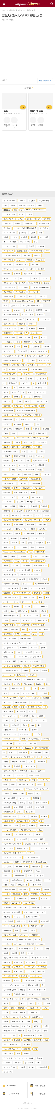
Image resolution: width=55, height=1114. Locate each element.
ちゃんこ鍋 (28, 442)
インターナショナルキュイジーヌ (16, 907)
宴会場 (6, 761)
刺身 (12, 1008)
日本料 (6, 433)
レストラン (26, 1026)
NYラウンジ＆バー (32, 857)
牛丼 (16, 930)
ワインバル (18, 406)
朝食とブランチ (41, 803)
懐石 (35, 242)
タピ (38, 1063)
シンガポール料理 (10, 479)
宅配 (46, 752)
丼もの (6, 725)
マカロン (7, 876)
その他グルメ (8, 410)
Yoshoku (17, 606)
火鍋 (39, 273)
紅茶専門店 (28, 871)
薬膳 (32, 547)
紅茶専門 (40, 784)
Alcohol (6, 793)
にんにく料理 (41, 442)
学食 (22, 707)
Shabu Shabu (41, 862)
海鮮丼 (6, 565)
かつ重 (45, 1026)
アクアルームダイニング (12, 857)
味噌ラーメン (8, 657)
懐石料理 (44, 816)
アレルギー (45, 894)
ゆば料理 (15, 515)
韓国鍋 (40, 470)
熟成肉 (39, 1058)
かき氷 (6, 1003)
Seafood (14, 538)
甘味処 (6, 903)
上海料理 (27, 1040)
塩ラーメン (21, 296)
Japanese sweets (23, 438)
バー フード (24, 278)
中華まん (37, 1021)
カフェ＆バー (23, 287)
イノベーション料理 (38, 588)
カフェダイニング (10, 771)
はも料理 (32, 201)
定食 (35, 337)
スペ (25, 926)
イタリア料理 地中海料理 (26, 410)
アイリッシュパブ (17, 319)
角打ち (37, 1031)
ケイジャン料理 (36, 369)
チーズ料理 (42, 967)
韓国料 (38, 880)
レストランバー (9, 780)
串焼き (46, 520)
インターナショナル (11, 451)
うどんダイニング (32, 511)
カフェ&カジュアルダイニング (37, 789)
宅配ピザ (18, 429)
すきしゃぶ (31, 356)
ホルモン (37, 447)
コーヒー (22, 246)
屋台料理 (17, 766)
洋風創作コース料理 (26, 205)
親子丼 (26, 666)
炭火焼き (32, 328)
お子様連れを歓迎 (10, 990)
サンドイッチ (34, 292)
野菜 (46, 1040)
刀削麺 (30, 793)
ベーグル (37, 734)
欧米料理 (46, 698)
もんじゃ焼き (30, 962)
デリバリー (18, 310)
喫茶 (17, 862)
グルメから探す (41, 1094)
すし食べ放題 (44, 201)
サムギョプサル (25, 388)
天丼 (33, 716)
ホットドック (8, 251)
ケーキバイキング (40, 565)
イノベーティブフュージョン (33, 679)
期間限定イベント (42, 310)
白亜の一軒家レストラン (12, 360)
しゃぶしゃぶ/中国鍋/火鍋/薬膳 (25, 228)
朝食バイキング (22, 848)
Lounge (30, 502)
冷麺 (18, 1053)
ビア (21, 698)
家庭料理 (7, 807)
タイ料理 (17, 871)
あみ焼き (42, 529)
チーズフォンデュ (34, 707)
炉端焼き (40, 543)
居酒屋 (33, 492)
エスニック (16, 903)
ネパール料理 (29, 533)
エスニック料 (23, 780)
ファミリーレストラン (12, 679)
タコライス (45, 898)
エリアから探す (13, 1094)
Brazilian (39, 684)
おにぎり (15, 565)
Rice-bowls (28, 684)
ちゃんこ (7, 944)
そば (39, 1003)
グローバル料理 (27, 315)
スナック (45, 616)
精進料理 (7, 442)
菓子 (40, 597)
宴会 (23, 629)
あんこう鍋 (8, 1072)
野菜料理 (41, 547)
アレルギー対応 (9, 889)
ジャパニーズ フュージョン (30, 575)
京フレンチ (8, 269)
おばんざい (15, 306)
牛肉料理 (23, 771)
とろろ (33, 360)
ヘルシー (41, 971)
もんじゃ (26, 634)
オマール (22, 465)
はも (34, 634)
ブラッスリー (8, 346)
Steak (6, 629)
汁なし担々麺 (22, 885)
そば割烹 (7, 424)
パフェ (6, 1012)
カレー (6, 1021)
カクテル (41, 980)
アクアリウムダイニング (12, 844)
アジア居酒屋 (18, 807)
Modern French (38, 210)
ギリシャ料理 (25, 242)
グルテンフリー (37, 702)
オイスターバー (33, 1008)
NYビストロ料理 (9, 798)
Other (6, 784)
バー (29, 698)
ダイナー (34, 816)
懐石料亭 (7, 606)
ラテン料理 (30, 971)
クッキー (20, 260)
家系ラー (40, 315)
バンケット (29, 424)
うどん (41, 356)
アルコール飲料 (9, 506)
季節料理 (46, 301)
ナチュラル (23, 752)
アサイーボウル (9, 246)
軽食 (22, 543)
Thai (30, 552)
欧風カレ (7, 461)
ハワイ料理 (28, 652)
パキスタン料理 (36, 251)
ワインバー (41, 365)
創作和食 (15, 447)
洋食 (30, 456)
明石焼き (12, 369)
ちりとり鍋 (8, 429)
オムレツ (17, 980)
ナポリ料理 (45, 921)
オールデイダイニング (22, 593)
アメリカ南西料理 (41, 748)
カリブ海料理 (8, 921)
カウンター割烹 (38, 625)
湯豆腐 (46, 593)
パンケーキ (23, 369)
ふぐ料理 (7, 967)
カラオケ (37, 570)
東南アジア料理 (19, 456)
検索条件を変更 (45, 81)
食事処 (22, 990)
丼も (35, 602)
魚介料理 (24, 237)
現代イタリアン (9, 730)
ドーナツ (34, 898)
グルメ (34, 821)
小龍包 (13, 205)
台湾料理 (23, 479)
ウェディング (44, 319)
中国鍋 (26, 1053)
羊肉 (15, 707)
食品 (29, 1031)
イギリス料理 (36, 885)
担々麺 (25, 561)
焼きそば (7, 707)
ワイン (6, 470)
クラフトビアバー (28, 693)
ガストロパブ (8, 821)
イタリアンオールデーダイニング (29, 657)
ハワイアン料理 (9, 337)
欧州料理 (27, 474)
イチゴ (47, 880)
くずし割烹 (8, 866)
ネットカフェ (37, 497)
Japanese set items (42, 584)
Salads (46, 889)
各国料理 (41, 465)
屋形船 (24, 588)
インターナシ (44, 780)
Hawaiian (27, 748)
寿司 (45, 1031)
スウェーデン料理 (10, 830)
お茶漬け (37, 255)
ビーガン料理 (23, 730)
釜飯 (13, 784)
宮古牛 (34, 730)
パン (32, 725)
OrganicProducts (21, 702)
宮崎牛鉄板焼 (8, 812)
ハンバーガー (36, 976)
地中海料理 (36, 866)
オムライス (30, 812)
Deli (18, 652)
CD (38, 301)
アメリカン (18, 962)
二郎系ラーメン (29, 223)
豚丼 (23, 451)
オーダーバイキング (11, 616)
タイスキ (42, 962)
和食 (12, 611)
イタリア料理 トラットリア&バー (16, 958)
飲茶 (18, 346)
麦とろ (21, 214)
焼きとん (34, 926)
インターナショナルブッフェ (14, 643)
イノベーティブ (9, 497)
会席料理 (15, 725)
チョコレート (8, 438)
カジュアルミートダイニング (34, 912)
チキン (30, 853)
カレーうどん (20, 775)
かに (5, 538)
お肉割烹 (45, 511)
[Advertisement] (27, 49)
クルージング (42, 620)
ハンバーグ (23, 483)
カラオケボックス (21, 264)
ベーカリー (26, 721)
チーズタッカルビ (10, 816)
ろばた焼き (40, 260)
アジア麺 (22, 1067)
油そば (23, 1003)
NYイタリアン (9, 1031)
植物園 (44, 670)
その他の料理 (35, 479)
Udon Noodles (19, 876)
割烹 (13, 378)
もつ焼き (7, 397)
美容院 (29, 260)
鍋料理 (33, 237)
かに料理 (22, 579)
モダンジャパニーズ (11, 1017)
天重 (47, 597)
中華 (22, 953)
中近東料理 (41, 761)
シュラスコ (8, 789)
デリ (41, 419)
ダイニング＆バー (10, 638)
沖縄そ (31, 269)
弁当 (5, 319)
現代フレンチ (17, 688)
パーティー (18, 917)
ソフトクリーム (9, 579)
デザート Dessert (18, 761)
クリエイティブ (9, 374)
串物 (33, 780)
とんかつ (20, 502)
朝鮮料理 (7, 273)
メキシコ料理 (8, 711)
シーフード (41, 392)
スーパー (35, 670)
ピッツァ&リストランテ (12, 748)
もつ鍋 (40, 1035)
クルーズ (18, 333)
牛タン (6, 688)
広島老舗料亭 (17, 880)
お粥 (5, 556)
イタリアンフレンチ (27, 830)
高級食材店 (13, 383)
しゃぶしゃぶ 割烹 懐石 (12, 666)
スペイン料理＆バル (11, 999)
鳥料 (36, 474)
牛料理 (17, 342)
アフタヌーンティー (11, 739)
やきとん (42, 643)
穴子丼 (47, 1003)
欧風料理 (7, 492)
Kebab (17, 223)
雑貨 (35, 1049)
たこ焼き (7, 994)
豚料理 (33, 529)
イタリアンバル (9, 1035)
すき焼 (29, 214)
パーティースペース (11, 602)
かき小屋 (17, 273)
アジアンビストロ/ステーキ (39, 629)
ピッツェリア (8, 1053)
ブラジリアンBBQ (28, 597)
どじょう (23, 935)
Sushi (6, 721)
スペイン (32, 451)
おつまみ (41, 246)
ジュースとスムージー (12, 1049)
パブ (34, 688)
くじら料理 (21, 711)
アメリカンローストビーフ (13, 356)
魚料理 (31, 246)
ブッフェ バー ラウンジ (12, 474)
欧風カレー (23, 506)
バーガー (32, 675)
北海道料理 (26, 447)
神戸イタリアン (21, 529)
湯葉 (5, 1008)
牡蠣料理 (17, 397)
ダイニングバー (9, 233)
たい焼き (7, 1040)
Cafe (17, 561)
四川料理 (7, 971)
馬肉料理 (34, 506)
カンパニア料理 (33, 999)
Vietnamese (42, 524)
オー (48, 543)
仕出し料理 (42, 383)
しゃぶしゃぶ (44, 360)
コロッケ (18, 789)
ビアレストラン (9, 324)
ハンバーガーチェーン (12, 255)
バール (22, 328)
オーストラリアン (20, 492)
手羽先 (41, 451)
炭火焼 (36, 698)
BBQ (28, 210)
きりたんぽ (35, 346)
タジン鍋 (15, 365)
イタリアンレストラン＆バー (14, 853)
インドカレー (25, 734)
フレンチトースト (10, 935)
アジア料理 (8, 561)
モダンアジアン (39, 721)
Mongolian (17, 424)
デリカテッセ (30, 844)
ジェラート (27, 584)
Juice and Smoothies (11, 1026)
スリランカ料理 (31, 406)
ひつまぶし (46, 474)
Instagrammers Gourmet (27, 3)
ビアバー (41, 771)
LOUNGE (29, 880)
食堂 (12, 885)
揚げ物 (6, 378)
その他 (43, 648)
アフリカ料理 (18, 524)
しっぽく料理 (41, 378)
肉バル (6, 543)
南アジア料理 (34, 739)
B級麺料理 (7, 930)
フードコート (8, 296)
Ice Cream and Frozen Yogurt (22, 301)
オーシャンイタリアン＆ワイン (22, 757)
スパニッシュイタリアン (23, 834)
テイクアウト (8, 502)
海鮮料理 (7, 406)
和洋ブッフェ (22, 611)
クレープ (27, 397)
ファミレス (8, 775)
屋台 (27, 429)
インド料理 (38, 342)
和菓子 (42, 688)
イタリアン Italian (32, 917)
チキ (5, 205)
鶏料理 (37, 415)
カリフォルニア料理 (26, 470)
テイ (25, 346)
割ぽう (6, 301)
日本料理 (45, 739)
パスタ (6, 880)
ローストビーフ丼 (10, 698)
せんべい (32, 711)
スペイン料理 (22, 839)
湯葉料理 (7, 871)
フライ (21, 378)
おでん (30, 761)
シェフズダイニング (28, 419)
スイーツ (7, 524)
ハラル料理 (26, 565)
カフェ (30, 392)
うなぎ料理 (8, 634)
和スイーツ (8, 283)
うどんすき (23, 233)
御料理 (13, 556)
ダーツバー (26, 602)
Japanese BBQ (44, 825)
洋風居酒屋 (26, 488)
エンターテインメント (12, 670)
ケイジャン (28, 374)
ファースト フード (10, 976)
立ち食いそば (22, 251)
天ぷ (5, 306)
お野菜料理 (40, 552)
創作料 (36, 1026)
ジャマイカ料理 (26, 638)
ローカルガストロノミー (21, 1021)
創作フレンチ (27, 515)
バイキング (30, 967)
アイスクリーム (9, 483)
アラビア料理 (8, 260)
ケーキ (6, 894)
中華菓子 (7, 456)
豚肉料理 (22, 324)
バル (27, 688)
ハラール (22, 201)
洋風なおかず (8, 652)
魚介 (30, 803)
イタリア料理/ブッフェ (12, 1044)
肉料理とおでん (9, 948)
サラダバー (43, 844)
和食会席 (21, 1031)
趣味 (25, 894)
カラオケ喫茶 (22, 547)
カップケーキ (24, 798)
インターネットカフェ (12, 415)
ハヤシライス (29, 903)
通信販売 (7, 210)
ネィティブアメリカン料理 (30, 661)
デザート (23, 816)
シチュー (25, 1017)
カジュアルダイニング (37, 990)
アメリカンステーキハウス (32, 306)
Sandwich (7, 1063)
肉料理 (41, 716)
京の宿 (14, 543)
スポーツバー (18, 944)
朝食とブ (7, 962)
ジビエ (35, 278)
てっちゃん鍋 (20, 283)
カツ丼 (39, 948)
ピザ (5, 757)
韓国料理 (32, 825)
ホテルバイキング (10, 575)
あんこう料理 (15, 926)
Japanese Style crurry (11, 584)
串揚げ (31, 296)
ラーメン (12, 752)
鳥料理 (14, 953)
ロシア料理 (8, 292)
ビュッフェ (8, 264)
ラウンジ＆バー (24, 337)
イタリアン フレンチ (32, 520)
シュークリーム (9, 939)
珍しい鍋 (7, 766)
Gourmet (23, 648)
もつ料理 (27, 1044)
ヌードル (7, 228)
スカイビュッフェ (10, 278)
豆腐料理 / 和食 (19, 994)
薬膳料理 (26, 1049)
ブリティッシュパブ (40, 438)
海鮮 (13, 433)
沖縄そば (30, 944)
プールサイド (23, 889)
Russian (42, 328)
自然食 (6, 237)
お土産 (30, 953)
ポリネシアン (18, 461)
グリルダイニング (10, 734)
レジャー (35, 264)
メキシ (46, 866)
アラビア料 (36, 907)
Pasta (38, 871)
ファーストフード (37, 538)
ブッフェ (46, 907)
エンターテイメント (26, 948)
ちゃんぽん (8, 342)
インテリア (18, 511)
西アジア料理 (33, 985)
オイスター (18, 967)
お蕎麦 (33, 233)
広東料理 (37, 1040)
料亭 (47, 251)
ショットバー (36, 333)
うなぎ (33, 930)
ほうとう (24, 976)
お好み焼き (21, 675)
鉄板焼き (41, 533)
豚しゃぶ (7, 388)
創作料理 (25, 625)
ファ (38, 757)
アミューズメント (21, 866)
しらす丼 (17, 442)
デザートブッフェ (10, 328)
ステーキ (31, 643)
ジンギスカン (39, 488)
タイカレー (45, 278)
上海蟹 (6, 620)
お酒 (23, 739)
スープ (38, 515)
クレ (47, 684)
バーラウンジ (8, 898)
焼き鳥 (43, 611)
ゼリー (31, 1003)
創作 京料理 (8, 419)
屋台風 (6, 447)
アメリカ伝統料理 (23, 570)
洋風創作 (36, 798)
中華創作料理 (41, 433)
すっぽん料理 (41, 374)
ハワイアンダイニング (39, 958)
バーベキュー (8, 675)
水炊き (30, 543)
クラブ (31, 465)
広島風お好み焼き (10, 803)
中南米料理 (35, 935)
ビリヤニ (17, 1063)
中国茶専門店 (34, 579)
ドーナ (47, 515)
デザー (19, 812)
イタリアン (25, 383)
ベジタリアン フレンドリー (26, 743)
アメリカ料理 (29, 980)
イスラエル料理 (9, 201)
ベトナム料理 (8, 570)
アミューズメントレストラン (14, 985)
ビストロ (40, 876)
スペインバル (34, 775)
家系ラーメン (8, 547)
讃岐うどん (21, 921)
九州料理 (7, 511)
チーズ (30, 876)
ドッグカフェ (20, 292)
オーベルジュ (24, 556)
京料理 (40, 205)
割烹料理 (21, 1008)
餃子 (23, 825)
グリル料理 (43, 693)
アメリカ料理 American (40, 287)
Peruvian (41, 944)
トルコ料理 (36, 889)
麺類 (42, 406)
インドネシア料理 (37, 839)
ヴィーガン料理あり (11, 315)
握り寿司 (41, 269)
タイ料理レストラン (25, 784)
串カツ (37, 652)
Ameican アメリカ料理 (12, 912)
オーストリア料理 (10, 242)
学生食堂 (29, 310)
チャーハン (8, 533)
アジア (14, 1003)
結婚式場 (34, 611)
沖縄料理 (30, 524)
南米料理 (7, 488)
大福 (13, 470)
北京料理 (26, 255)
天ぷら (43, 337)
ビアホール (15, 693)
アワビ (39, 502)
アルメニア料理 (34, 283)
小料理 (30, 365)
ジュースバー (20, 269)
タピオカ (36, 429)
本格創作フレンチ (37, 561)
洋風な (22, 803)
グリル (16, 488)
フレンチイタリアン (11, 597)
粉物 (5, 885)
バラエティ (42, 296)
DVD (17, 634)
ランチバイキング (33, 219)
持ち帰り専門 (29, 1035)
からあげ (15, 392)
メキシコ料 (8, 529)
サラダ (30, 378)
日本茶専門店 (22, 898)
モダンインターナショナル (13, 219)
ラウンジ (39, 456)
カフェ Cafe (8, 743)
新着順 (27, 87)
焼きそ (24, 725)
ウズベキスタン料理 (11, 588)
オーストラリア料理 (11, 825)
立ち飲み (17, 1040)
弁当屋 (6, 953)
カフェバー (18, 971)
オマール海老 (8, 848)
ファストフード (28, 620)
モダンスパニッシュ (40, 461)
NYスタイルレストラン (39, 351)
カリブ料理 (24, 716)
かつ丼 (37, 939)
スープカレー (8, 351)
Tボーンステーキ (10, 716)
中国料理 (34, 894)
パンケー (7, 834)
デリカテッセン (34, 994)
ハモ (41, 634)
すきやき (7, 401)
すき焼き (7, 684)
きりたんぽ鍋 (36, 752)
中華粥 (6, 365)
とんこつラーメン (40, 606)
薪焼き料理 (33, 921)
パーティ (38, 834)
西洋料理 (15, 620)
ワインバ (7, 310)
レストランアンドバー (30, 616)
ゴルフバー (8, 862)
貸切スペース (29, 273)
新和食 (25, 670)
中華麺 (29, 807)
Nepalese (23, 538)
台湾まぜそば (8, 839)
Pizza (27, 401)
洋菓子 (17, 533)
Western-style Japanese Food (14, 552)
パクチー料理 (44, 223)
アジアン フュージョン (40, 848)
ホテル (45, 1008)
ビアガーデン (23, 497)
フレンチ (27, 606)
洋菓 (40, 233)
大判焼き (37, 397)
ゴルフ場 (46, 219)
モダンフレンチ (29, 766)
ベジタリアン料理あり (41, 556)
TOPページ (11, 1086)
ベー (5, 926)
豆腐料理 (44, 506)
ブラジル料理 (22, 351)
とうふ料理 (29, 1063)
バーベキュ (8, 223)
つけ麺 (24, 930)
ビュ (32, 771)
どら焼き (46, 429)
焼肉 (40, 830)
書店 (38, 793)
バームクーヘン (9, 287)
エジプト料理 (8, 625)
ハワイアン (27, 415)
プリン (6, 392)
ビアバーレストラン (39, 401)
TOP (3, 10)
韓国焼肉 (7, 980)
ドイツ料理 (44, 237)
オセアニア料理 (38, 666)
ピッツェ (33, 648)
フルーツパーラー (18, 1012)
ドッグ (46, 757)
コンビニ (17, 684)
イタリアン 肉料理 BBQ (12, 520)
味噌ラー (32, 324)
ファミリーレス (9, 465)
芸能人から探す (41, 1086)
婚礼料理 (37, 593)
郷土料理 (45, 999)
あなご (46, 283)
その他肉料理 (42, 1067)
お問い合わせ (27, 1103)
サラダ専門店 (27, 862)
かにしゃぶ (8, 702)
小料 (47, 948)
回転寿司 (7, 917)
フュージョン (34, 1012)
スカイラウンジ (40, 388)
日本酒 (44, 579)
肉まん (31, 1067)
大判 (5, 611)
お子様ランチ (37, 1017)
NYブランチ (31, 319)
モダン (14, 237)
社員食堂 (7, 593)
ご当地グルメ (35, 483)
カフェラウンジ (9, 214)
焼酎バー (46, 346)
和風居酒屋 (16, 894)
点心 (5, 693)
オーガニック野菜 (25, 433)
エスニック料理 (22, 821)
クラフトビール (9, 1067)
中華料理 (14, 629)
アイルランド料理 (10, 661)
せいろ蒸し (44, 228)
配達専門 (27, 342)
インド (6, 515)
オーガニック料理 (25, 939)
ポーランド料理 (18, 793)
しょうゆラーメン (10, 648)
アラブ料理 (40, 807)
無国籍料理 (8, 333)
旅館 (15, 210)
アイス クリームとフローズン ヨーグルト (18, 1058)
